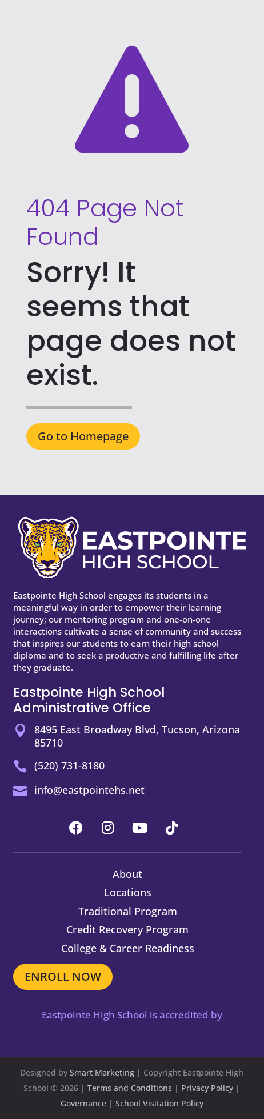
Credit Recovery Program (127, 929)
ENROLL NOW (63, 976)
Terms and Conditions (129, 1087)
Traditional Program (127, 911)
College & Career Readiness (127, 948)
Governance (83, 1103)
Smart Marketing (102, 1072)
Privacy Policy (207, 1087)
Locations (127, 892)
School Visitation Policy (159, 1103)
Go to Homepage (83, 436)
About (127, 874)
